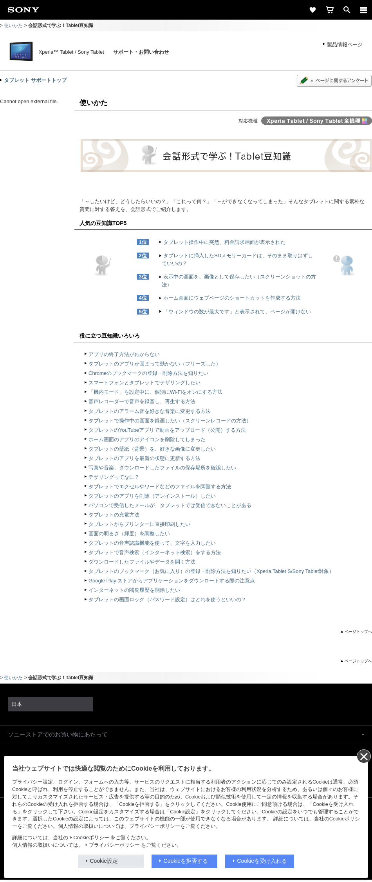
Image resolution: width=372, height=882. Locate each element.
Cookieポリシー (91, 837)
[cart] (329, 10)
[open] (347, 10)
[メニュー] (364, 10)
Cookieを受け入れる (262, 861)
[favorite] (312, 10)
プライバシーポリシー (114, 845)
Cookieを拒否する (186, 861)
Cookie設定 (104, 861)
